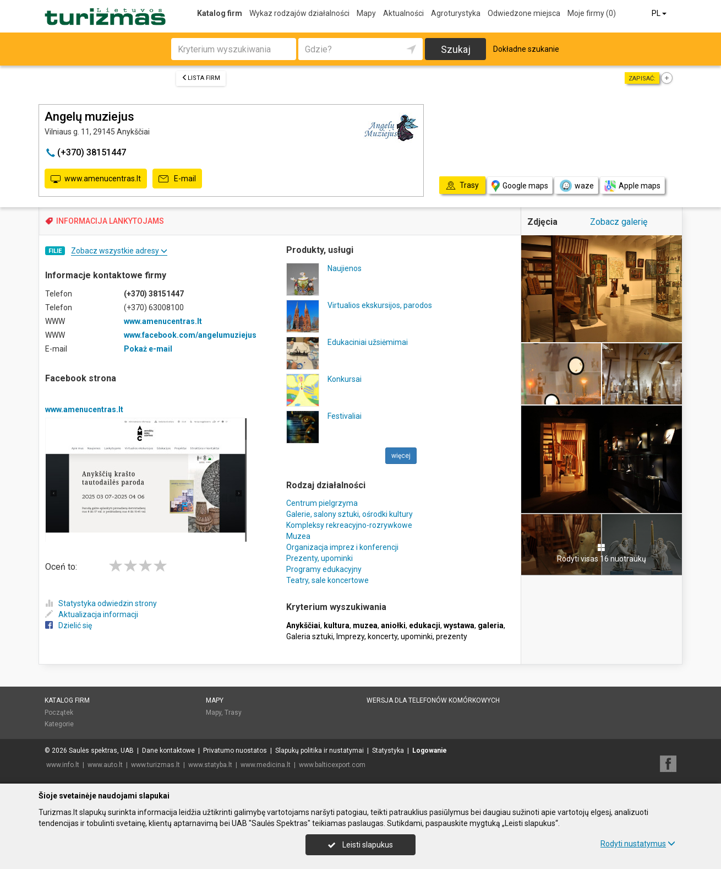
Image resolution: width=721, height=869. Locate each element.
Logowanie (429, 750)
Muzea (298, 536)
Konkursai (344, 379)
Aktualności (403, 13)
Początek (59, 712)
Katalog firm (219, 13)
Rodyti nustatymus (637, 843)
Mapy (366, 13)
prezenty (451, 636)
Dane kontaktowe (168, 750)
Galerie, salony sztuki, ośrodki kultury (349, 514)
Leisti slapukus (360, 844)
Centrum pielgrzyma (322, 503)
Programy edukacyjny (324, 569)
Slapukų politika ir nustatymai (319, 750)
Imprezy (350, 636)
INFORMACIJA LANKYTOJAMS (110, 221)
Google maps (519, 186)
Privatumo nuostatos (235, 750)
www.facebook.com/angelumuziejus (190, 335)
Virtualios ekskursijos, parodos (379, 305)
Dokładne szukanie (526, 49)
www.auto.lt (105, 765)
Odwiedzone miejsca (524, 13)
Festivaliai (344, 416)
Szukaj (456, 49)
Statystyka (388, 750)
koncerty (382, 636)
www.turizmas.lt (155, 765)
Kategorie (59, 724)
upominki (417, 636)
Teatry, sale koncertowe (327, 580)
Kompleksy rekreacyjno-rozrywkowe (349, 525)
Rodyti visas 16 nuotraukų (601, 553)
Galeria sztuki (309, 636)
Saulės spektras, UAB (101, 750)
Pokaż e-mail (148, 348)
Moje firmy (591, 13)
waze (576, 186)
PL (660, 13)
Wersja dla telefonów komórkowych (433, 700)
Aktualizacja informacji (91, 614)
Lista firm (201, 78)
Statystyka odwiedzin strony (101, 603)
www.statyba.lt (210, 765)
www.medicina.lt (266, 765)
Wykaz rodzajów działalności (299, 13)
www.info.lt (62, 765)
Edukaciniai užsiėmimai (367, 342)
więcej (401, 456)
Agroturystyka (455, 13)
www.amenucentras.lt (96, 179)
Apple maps (632, 186)
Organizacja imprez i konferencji (342, 547)
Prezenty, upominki (319, 558)
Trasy (233, 712)
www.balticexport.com (332, 765)
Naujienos (344, 268)
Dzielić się (68, 625)
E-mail (177, 179)
